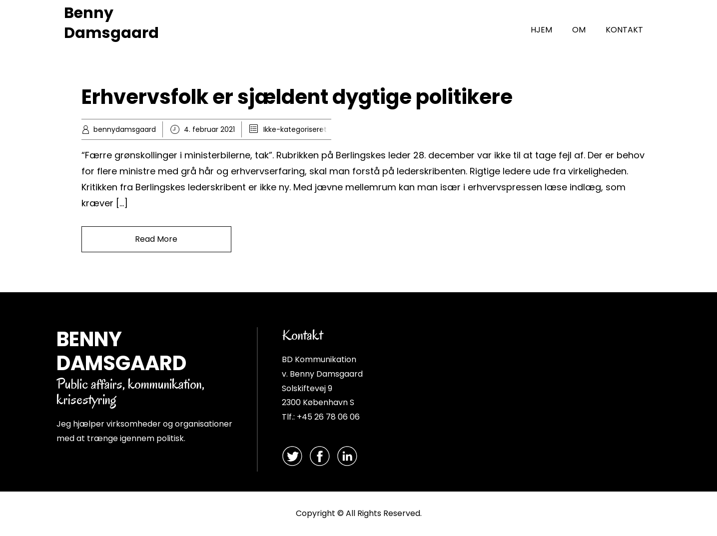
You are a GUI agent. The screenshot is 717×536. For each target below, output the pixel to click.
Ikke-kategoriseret (295, 129)
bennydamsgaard (124, 129)
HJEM (541, 29)
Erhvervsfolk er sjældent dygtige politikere (297, 97)
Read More (156, 239)
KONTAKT (624, 29)
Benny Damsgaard (111, 23)
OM (579, 29)
